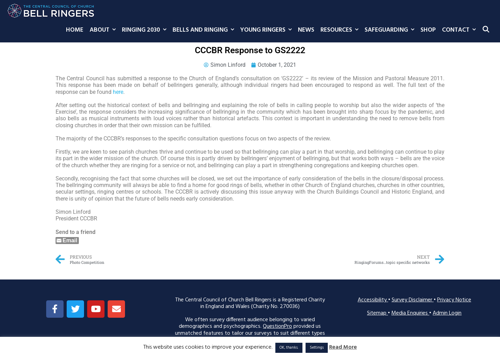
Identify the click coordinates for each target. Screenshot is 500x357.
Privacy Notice (454, 300)
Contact (460, 30)
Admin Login (447, 313)
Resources (340, 30)
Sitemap (377, 313)
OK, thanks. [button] (289, 347)
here (118, 92)
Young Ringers (267, 30)
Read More (343, 347)
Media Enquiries (410, 313)
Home (74, 30)
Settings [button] (317, 347)
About (104, 30)
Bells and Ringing (205, 30)
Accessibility (373, 300)
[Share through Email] (67, 240)
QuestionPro (277, 326)
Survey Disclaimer (413, 300)
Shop (428, 30)
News (306, 30)
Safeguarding (391, 30)
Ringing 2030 (145, 30)
